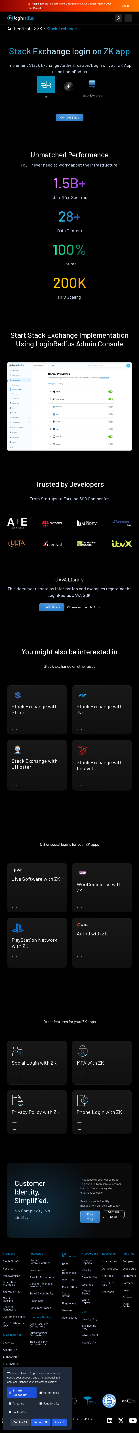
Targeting (16, 1403)
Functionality (49, 1403)
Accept (59, 1422)
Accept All (41, 1422)
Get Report (37, 8)
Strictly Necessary (18, 1392)
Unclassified (18, 1412)
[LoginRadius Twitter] (121, 1420)
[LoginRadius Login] (118, 18)
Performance (49, 1392)
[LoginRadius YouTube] (133, 1420)
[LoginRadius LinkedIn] (110, 1420)
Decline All (20, 1422)
